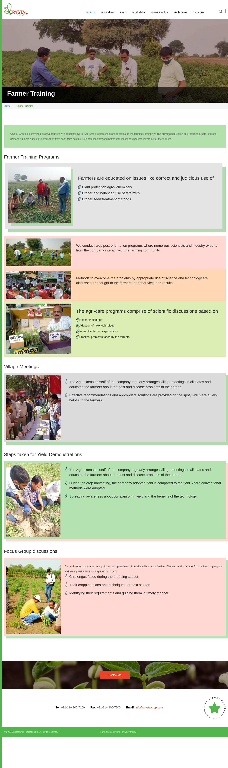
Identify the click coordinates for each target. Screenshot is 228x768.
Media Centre (180, 12)
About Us (90, 12)
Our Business (107, 12)
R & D (123, 12)
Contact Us (198, 12)
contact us (114, 675)
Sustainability (138, 12)
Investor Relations (159, 12)
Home (7, 105)
